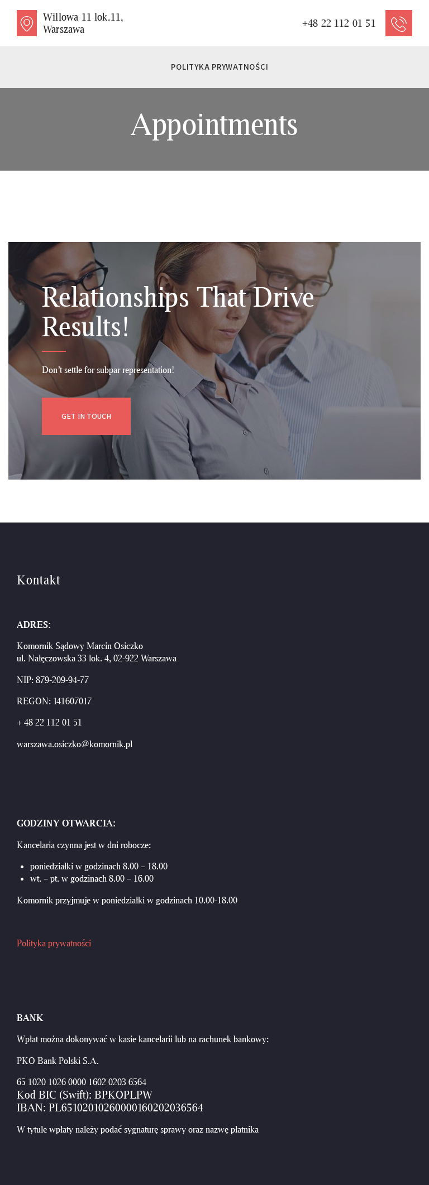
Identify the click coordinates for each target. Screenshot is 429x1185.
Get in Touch (86, 416)
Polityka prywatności (54, 942)
